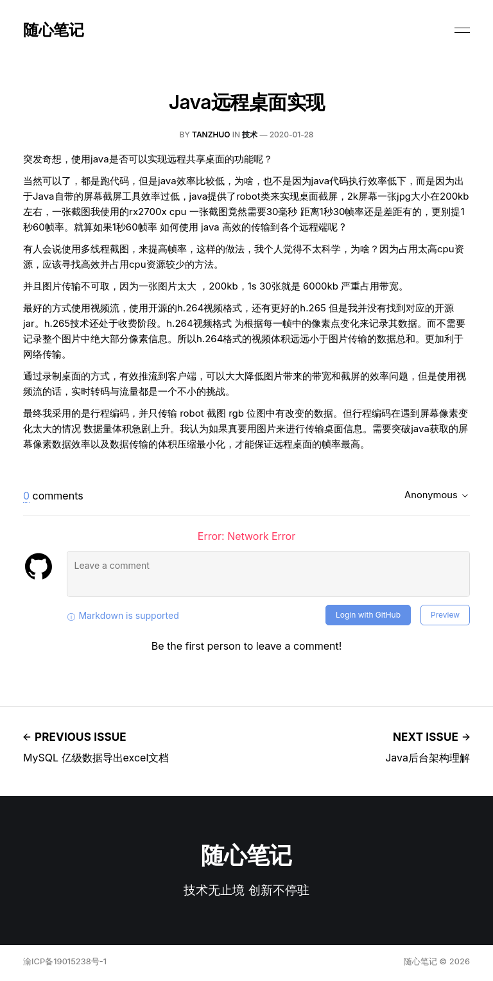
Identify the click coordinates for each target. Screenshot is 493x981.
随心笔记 (53, 30)
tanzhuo (211, 134)
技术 (249, 134)
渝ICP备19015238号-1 (65, 961)
